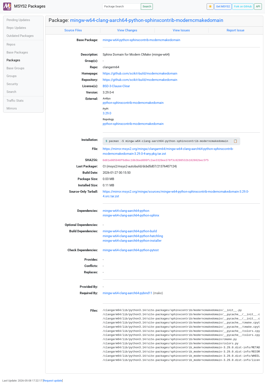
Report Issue (235, 30)
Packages (13, 60)
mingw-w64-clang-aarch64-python (126, 211)
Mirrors (12, 108)
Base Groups (15, 68)
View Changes (127, 30)
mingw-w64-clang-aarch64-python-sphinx (131, 215)
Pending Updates (18, 20)
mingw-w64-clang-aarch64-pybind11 (127, 293)
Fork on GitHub (243, 6)
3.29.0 (107, 113)
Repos (11, 44)
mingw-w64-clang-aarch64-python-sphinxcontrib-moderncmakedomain (146, 20)
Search (147, 6)
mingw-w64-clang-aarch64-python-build (130, 231)
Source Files (73, 30)
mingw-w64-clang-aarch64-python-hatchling (133, 236)
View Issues (181, 30)
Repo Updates (16, 28)
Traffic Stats (15, 101)
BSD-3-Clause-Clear (116, 86)
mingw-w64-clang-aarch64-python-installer (132, 241)
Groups (12, 76)
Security (12, 84)
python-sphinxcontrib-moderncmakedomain (133, 103)
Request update (52, 380)
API (258, 6)
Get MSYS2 (223, 6)
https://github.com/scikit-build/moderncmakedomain (140, 73)
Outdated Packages (20, 36)
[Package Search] (121, 6)
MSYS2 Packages (24, 7)
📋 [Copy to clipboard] (235, 141)
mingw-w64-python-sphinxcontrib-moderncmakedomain (141, 40)
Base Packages (17, 52)
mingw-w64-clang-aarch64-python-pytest (131, 250)
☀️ (210, 6)
